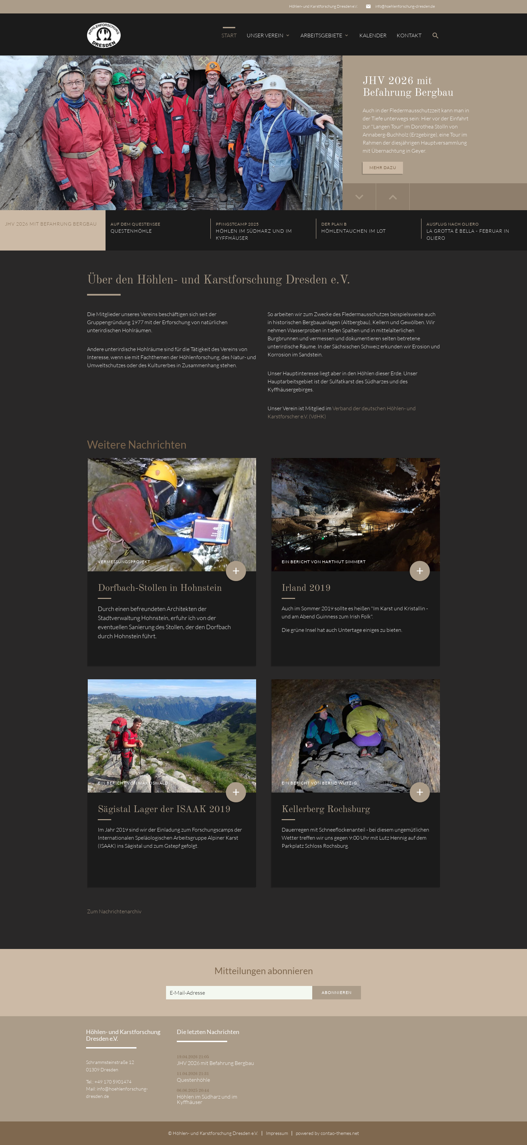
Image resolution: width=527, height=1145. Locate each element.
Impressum (277, 1133)
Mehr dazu (382, 167)
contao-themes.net (340, 1133)
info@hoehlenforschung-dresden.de (405, 6)
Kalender (373, 35)
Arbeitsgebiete (324, 35)
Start (229, 35)
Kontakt (409, 35)
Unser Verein (268, 35)
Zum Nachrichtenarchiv (114, 911)
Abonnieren (337, 992)
